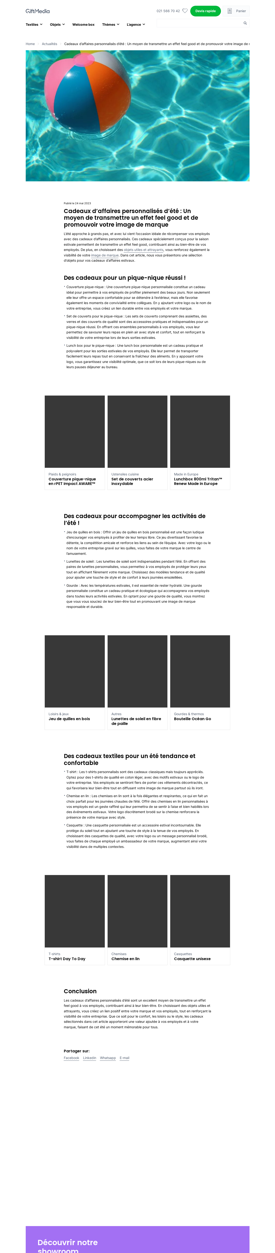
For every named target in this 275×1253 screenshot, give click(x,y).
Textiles (32, 24)
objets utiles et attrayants (143, 250)
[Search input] (200, 23)
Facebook (71, 1058)
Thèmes (108, 24)
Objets (55, 24)
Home (30, 44)
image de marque (105, 255)
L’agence (134, 24)
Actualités (49, 44)
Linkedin (89, 1058)
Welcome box (83, 24)
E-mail (124, 1058)
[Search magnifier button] (245, 23)
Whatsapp (108, 1058)
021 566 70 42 (168, 11)
